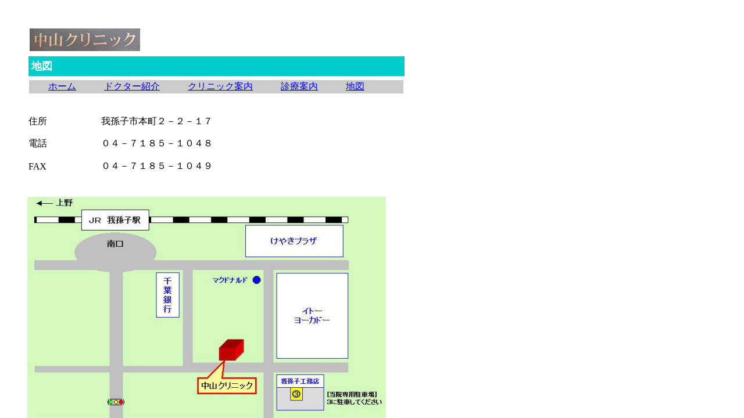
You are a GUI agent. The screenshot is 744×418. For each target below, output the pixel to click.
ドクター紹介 (132, 86)
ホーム (62, 86)
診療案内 (299, 86)
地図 (355, 86)
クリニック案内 (220, 86)
